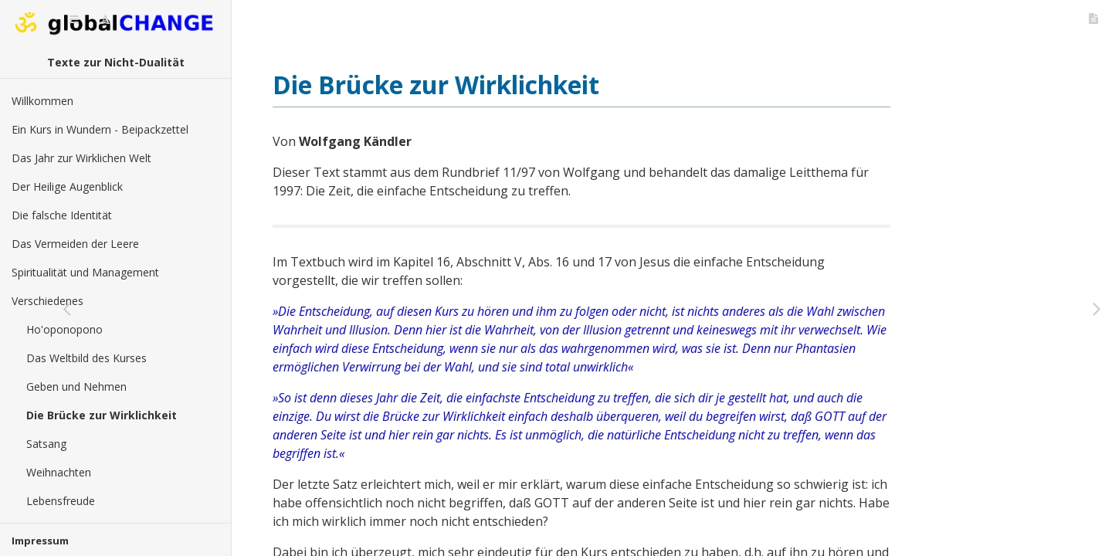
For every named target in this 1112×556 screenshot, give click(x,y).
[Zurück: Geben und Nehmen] (247, 309)
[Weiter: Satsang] (1096, 309)
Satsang (46, 443)
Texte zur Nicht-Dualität (116, 62)
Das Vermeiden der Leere (75, 243)
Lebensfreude (60, 500)
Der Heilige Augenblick (67, 186)
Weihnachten (58, 472)
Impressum (40, 541)
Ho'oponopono (64, 329)
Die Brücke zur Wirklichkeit (101, 415)
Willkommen (42, 100)
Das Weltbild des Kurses (86, 358)
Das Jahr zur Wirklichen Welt (81, 158)
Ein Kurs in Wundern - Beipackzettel (100, 129)
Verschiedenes (47, 300)
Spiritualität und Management (85, 272)
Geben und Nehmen (76, 386)
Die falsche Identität (62, 215)
